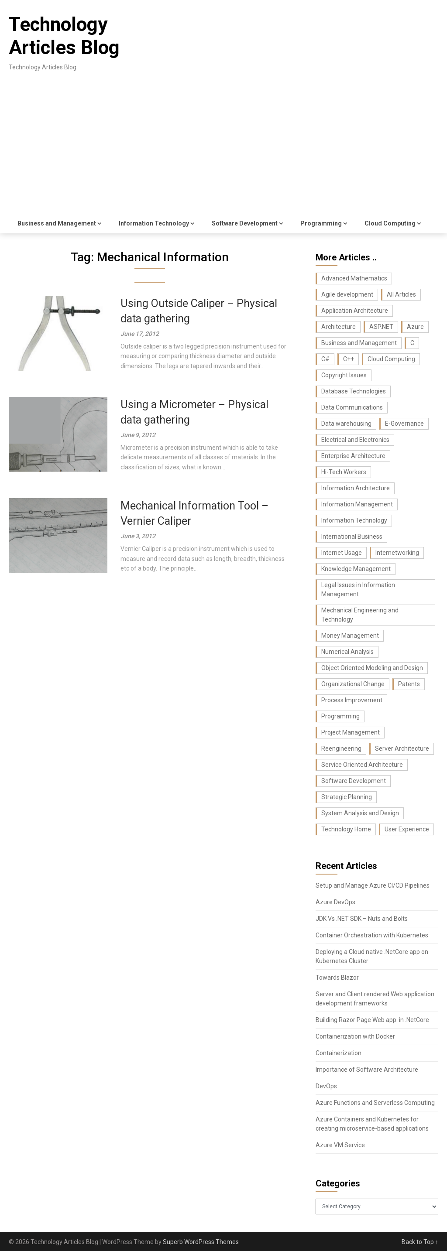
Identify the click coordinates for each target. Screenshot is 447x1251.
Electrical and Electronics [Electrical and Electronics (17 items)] (355, 439)
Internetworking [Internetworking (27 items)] (397, 552)
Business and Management (56, 223)
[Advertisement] (223, 148)
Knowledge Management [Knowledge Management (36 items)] (356, 568)
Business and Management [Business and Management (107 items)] (359, 342)
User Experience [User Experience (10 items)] (407, 829)
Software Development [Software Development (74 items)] (353, 780)
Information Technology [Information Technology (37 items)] (354, 520)
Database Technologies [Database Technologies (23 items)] (353, 391)
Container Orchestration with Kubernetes (372, 935)
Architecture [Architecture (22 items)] (338, 326)
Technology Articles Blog (64, 36)
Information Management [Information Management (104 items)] (357, 504)
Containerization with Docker (355, 1036)
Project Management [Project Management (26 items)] (350, 732)
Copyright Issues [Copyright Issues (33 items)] (344, 375)
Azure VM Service (340, 1145)
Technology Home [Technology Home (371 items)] (346, 829)
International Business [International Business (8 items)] (351, 536)
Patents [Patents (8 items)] (409, 683)
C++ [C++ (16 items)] (348, 358)
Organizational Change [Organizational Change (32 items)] (353, 683)
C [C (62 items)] (412, 342)
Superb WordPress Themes (201, 1241)
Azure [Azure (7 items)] (415, 326)
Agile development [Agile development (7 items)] (347, 294)
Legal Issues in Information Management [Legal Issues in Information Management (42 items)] (358, 589)
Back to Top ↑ (420, 1241)
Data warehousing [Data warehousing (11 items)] (346, 423)
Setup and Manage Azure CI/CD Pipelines (373, 885)
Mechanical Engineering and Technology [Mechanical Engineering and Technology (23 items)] (360, 615)
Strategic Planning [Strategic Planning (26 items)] (346, 796)
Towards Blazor (337, 977)
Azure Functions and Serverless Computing (375, 1102)
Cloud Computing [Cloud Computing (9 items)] (391, 358)
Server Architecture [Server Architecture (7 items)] (402, 748)
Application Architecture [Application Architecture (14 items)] (354, 310)
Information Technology (154, 223)
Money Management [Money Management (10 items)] (350, 635)
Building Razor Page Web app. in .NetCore (372, 1019)
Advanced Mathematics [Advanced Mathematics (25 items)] (354, 278)
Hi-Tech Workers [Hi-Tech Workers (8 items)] (343, 471)
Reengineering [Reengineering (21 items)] (341, 748)
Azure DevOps (335, 902)
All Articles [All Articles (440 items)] (401, 294)
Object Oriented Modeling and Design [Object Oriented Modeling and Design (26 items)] (372, 667)
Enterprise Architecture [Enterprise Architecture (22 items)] (353, 455)
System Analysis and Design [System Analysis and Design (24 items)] (360, 813)
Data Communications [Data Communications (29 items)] (352, 407)
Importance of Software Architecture (367, 1069)
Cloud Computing (390, 223)
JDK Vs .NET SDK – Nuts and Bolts (362, 918)
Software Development (245, 223)
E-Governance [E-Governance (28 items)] (404, 423)
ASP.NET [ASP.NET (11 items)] (381, 326)
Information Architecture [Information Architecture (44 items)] (355, 488)
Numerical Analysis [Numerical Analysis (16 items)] (347, 651)
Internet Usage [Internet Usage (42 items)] (341, 552)
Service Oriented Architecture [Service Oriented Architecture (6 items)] (362, 764)
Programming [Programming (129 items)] (340, 716)
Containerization (338, 1052)
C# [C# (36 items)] (325, 358)
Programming (321, 223)
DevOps (326, 1086)
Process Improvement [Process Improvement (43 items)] (351, 700)
